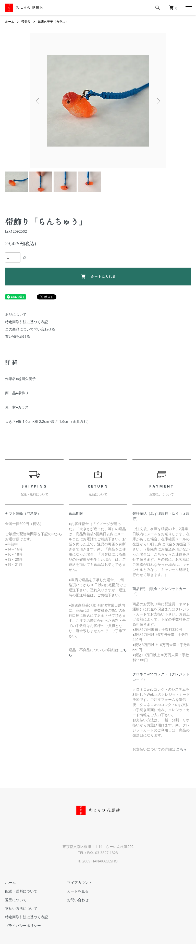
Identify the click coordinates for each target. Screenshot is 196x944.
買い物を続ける (17, 336)
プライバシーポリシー (23, 925)
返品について (16, 314)
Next (158, 100)
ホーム (9, 21)
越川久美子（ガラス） (53, 21)
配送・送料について (21, 891)
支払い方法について (21, 908)
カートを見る (78, 891)
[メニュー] (188, 7)
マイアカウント (79, 882)
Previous (38, 100)
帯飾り (26, 21)
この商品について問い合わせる (30, 329)
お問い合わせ (78, 899)
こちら (181, 749)
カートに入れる (98, 276)
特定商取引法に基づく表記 (26, 321)
